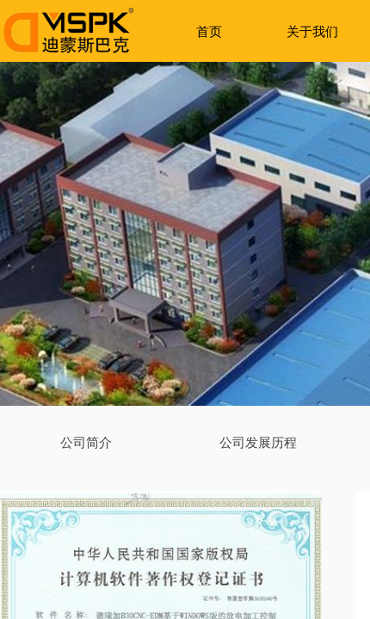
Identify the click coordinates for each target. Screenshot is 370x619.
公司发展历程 (258, 442)
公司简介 (86, 442)
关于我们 (312, 32)
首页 (209, 32)
